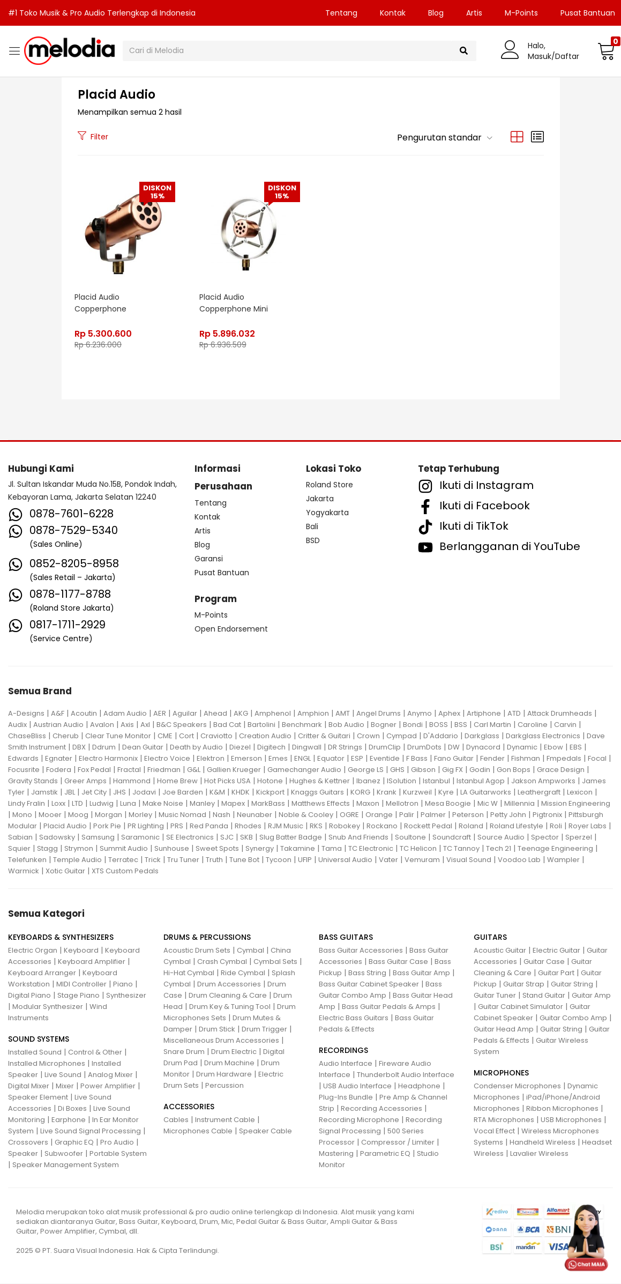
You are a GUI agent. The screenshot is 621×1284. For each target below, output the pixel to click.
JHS (119, 792)
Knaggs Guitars (317, 792)
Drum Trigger (264, 1030)
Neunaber (254, 815)
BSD (313, 541)
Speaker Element (38, 1098)
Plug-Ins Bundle (346, 1098)
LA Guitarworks (485, 792)
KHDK (240, 792)
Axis (127, 724)
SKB (246, 837)
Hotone (270, 781)
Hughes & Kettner (319, 781)
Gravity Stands (33, 781)
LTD (77, 803)
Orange (379, 815)
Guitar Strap (523, 984)
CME (165, 736)
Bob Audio (346, 724)
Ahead (215, 713)
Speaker (23, 1154)
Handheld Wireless (542, 1143)
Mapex (233, 803)
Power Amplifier (108, 1086)
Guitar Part (556, 973)
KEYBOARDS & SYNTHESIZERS (61, 937)
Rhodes (248, 826)
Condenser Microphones (517, 1086)
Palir (406, 815)
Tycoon (278, 860)
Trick (153, 860)
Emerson (246, 758)
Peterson (468, 815)
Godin (479, 770)
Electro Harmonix (108, 758)
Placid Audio (65, 826)
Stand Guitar (543, 996)
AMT (342, 713)
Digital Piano (29, 996)
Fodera (58, 770)
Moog (78, 815)
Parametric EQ (385, 1154)
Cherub (66, 736)
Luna (128, 803)
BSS (460, 724)
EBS (576, 747)
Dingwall (306, 747)
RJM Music (285, 826)
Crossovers (28, 1143)
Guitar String (572, 984)
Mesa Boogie (448, 803)
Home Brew (177, 781)
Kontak (393, 13)
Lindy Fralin (26, 803)
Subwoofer (63, 1154)
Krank (386, 792)
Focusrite (24, 770)
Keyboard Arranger (42, 973)
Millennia (519, 803)
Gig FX (452, 770)
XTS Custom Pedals (125, 871)
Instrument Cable (225, 1120)
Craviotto (216, 736)
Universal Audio (345, 860)
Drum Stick (217, 1030)
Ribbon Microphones (562, 1109)
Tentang (341, 13)
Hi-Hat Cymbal (188, 973)
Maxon (367, 803)
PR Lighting (146, 826)
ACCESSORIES (188, 1107)
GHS (397, 770)
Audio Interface (345, 1064)
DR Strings (345, 747)
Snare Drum (184, 1052)
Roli (556, 826)
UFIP (305, 860)
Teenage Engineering (555, 848)
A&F (57, 713)
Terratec (123, 860)
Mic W (487, 803)
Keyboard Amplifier (91, 962)
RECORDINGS (343, 1050)
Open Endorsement (231, 629)
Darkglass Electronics (543, 736)
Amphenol (273, 713)
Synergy (259, 848)
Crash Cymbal (222, 962)
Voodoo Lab (519, 860)
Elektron (211, 758)
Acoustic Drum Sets (196, 951)
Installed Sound (35, 1053)
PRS (176, 826)
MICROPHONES (501, 1073)
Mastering (336, 1154)
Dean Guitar (142, 747)
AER (159, 713)
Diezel (240, 747)
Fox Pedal (94, 770)
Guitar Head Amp (504, 1030)
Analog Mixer (110, 1075)
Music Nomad (182, 815)
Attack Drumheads (559, 713)
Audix (17, 724)
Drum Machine (229, 1063)
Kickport (270, 792)
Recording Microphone (359, 1120)
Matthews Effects (320, 803)
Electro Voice (167, 758)
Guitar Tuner (495, 996)
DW (454, 747)
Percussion (224, 1086)
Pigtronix (547, 815)
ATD (514, 713)
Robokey (344, 826)
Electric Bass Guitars (353, 1018)
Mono (22, 815)
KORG (360, 792)
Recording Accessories (381, 1109)
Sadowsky (57, 837)
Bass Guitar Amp (421, 973)
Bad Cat (227, 724)
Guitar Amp (591, 996)
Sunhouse (171, 848)
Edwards (23, 758)
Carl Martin (492, 724)
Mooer (50, 815)
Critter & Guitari (324, 736)
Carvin (565, 724)
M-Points (521, 13)
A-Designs (26, 713)
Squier (19, 848)
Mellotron (402, 803)
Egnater (58, 758)
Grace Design (561, 770)
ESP (357, 758)
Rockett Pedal (428, 826)
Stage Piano (78, 996)
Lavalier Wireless (539, 1154)
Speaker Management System (65, 1165)
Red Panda (209, 826)
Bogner (383, 724)
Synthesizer (126, 996)
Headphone (419, 1086)
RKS (316, 826)
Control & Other (95, 1053)
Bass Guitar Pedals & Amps (389, 1007)
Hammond (132, 781)
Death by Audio (196, 747)
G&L (193, 770)
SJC (227, 837)
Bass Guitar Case (398, 962)
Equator (331, 758)
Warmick (23, 871)
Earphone (68, 1120)
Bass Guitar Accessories (361, 951)
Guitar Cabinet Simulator (520, 1007)
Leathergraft (539, 792)
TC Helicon (418, 848)
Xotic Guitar (65, 871)
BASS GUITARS (346, 937)
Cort (186, 736)
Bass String (367, 973)
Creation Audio (265, 736)
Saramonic (140, 837)
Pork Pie (107, 826)
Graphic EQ (74, 1143)
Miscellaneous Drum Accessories (221, 1041)
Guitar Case (544, 962)
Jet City (94, 792)
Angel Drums (378, 713)
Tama (331, 848)
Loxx (58, 803)
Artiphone (484, 713)
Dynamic (522, 747)
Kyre (446, 792)
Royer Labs (587, 826)
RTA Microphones (504, 1120)
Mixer (65, 1086)
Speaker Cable (265, 1131)
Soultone (410, 837)
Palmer (433, 815)
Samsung (98, 837)
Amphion (313, 713)
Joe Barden (182, 792)
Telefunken (27, 860)
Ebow (553, 747)
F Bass (417, 758)
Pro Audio (117, 1143)
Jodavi (144, 792)
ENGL (302, 758)
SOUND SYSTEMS (38, 1039)
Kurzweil (417, 792)
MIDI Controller (81, 984)
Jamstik (44, 792)
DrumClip (385, 747)
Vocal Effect (494, 1131)
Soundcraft (451, 837)
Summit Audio (124, 848)
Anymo (419, 713)
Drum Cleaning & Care (228, 996)
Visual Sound (468, 860)
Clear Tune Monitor (118, 736)
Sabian (20, 837)
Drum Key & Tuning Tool (230, 1007)
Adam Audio (125, 713)
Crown (368, 736)
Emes (278, 758)
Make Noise (163, 803)
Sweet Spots (217, 848)
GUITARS (490, 937)
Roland (471, 826)
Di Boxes (72, 1109)
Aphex (449, 713)
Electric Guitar (556, 951)
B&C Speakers (181, 724)
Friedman (164, 770)
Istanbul (436, 781)
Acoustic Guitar (500, 951)
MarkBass (268, 803)
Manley (202, 803)
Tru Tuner (183, 860)
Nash (221, 815)
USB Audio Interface (357, 1086)
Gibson (423, 770)
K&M (217, 792)
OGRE (349, 815)
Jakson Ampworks (543, 781)
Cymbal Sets (275, 962)
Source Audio (501, 837)
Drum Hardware (224, 1075)
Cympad (401, 736)
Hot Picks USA (227, 781)
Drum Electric (234, 1052)
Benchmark (302, 724)
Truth (214, 860)
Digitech (271, 747)
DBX (79, 747)
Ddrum (104, 747)
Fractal (129, 770)
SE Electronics (190, 837)
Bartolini (261, 724)
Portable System (118, 1154)
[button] (605, 51)
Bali (312, 527)
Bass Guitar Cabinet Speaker (369, 984)
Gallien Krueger (234, 770)
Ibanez (368, 781)
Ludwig (101, 803)
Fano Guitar (454, 758)
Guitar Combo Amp (573, 1018)
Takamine (297, 848)
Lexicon (580, 792)
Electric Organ (32, 951)
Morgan (108, 815)
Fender (492, 758)
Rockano (382, 826)
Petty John (508, 815)
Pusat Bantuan (221, 572)
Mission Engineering (575, 803)
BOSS (438, 724)
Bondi (413, 724)
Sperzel (578, 837)
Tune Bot (244, 860)
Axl (145, 724)
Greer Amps (85, 781)
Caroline (533, 724)
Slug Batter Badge (290, 837)
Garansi (208, 558)
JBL (69, 792)
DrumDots (424, 747)
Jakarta (320, 499)
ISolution (401, 781)
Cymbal (250, 951)
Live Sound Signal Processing (90, 1131)
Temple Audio (77, 860)
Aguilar (185, 713)
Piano (123, 984)
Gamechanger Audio (304, 770)
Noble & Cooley (306, 815)
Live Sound (62, 1075)
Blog (436, 13)
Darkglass (482, 736)
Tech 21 (498, 848)
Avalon (102, 724)
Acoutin (84, 713)
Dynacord (483, 747)
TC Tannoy (461, 848)
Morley (140, 815)
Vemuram (422, 860)
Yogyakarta (327, 513)
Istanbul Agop (481, 781)
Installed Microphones (46, 1064)
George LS (366, 770)
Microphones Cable (198, 1131)
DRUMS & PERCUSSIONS (207, 937)
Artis (474, 13)
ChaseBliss (27, 736)
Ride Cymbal (243, 973)
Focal (597, 758)
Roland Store (329, 485)
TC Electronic (370, 848)
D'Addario (440, 736)
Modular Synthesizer (47, 1007)
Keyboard (81, 951)
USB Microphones (571, 1120)
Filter (93, 136)
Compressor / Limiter (398, 1143)
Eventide (385, 758)
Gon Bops (513, 770)
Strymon (78, 848)
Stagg (47, 848)
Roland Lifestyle (516, 826)
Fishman (525, 758)
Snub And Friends (358, 837)
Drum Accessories (229, 984)
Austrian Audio (58, 724)
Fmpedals (564, 758)
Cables (176, 1120)
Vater (388, 860)
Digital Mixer (28, 1086)
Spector (545, 837)
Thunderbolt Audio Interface (405, 1075)
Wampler (563, 860)
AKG (241, 713)
